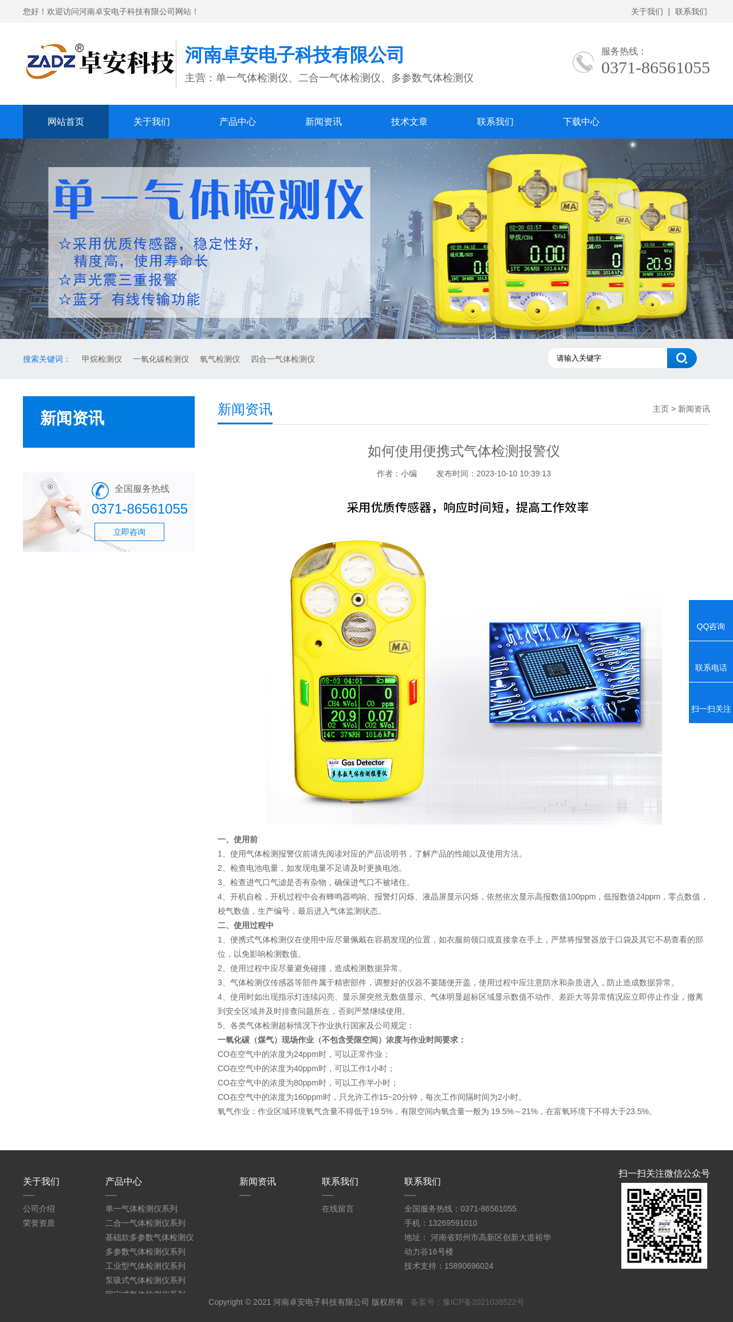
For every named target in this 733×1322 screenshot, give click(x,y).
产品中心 (237, 122)
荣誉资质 (39, 1223)
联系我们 (691, 11)
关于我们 (647, 11)
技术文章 (409, 122)
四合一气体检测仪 (283, 359)
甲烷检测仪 (102, 359)
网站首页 (66, 122)
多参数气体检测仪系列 (145, 1251)
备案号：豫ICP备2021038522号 (468, 1302)
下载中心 (581, 122)
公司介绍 (39, 1208)
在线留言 (338, 1208)
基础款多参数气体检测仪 (149, 1237)
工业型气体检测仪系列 (145, 1265)
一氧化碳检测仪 (161, 359)
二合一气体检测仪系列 (145, 1223)
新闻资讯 (323, 122)
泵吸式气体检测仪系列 (145, 1280)
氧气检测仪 (220, 359)
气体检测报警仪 (274, 853)
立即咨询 (129, 531)
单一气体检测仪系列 (141, 1208)
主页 (661, 408)
